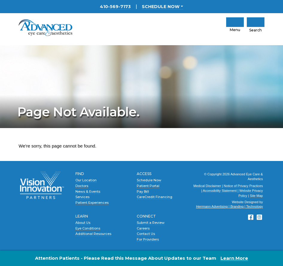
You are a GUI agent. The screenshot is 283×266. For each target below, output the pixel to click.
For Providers (148, 239)
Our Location (86, 180)
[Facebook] (250, 217)
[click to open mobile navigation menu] (235, 22)
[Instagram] (259, 217)
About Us (82, 223)
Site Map (256, 195)
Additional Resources (93, 234)
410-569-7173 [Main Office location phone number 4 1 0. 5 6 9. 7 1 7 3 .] (115, 6)
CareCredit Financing (154, 197)
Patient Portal (148, 186)
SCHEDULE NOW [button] (160, 6)
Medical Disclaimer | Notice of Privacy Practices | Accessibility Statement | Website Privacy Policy (228, 190)
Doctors (81, 186)
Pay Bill (143, 191)
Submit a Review (151, 223)
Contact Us (146, 234)
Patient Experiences (92, 202)
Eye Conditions (87, 228)
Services (82, 197)
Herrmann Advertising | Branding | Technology (229, 206)
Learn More (234, 258)
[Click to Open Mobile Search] (255, 22)
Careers (143, 228)
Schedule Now (149, 180)
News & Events (87, 191)
